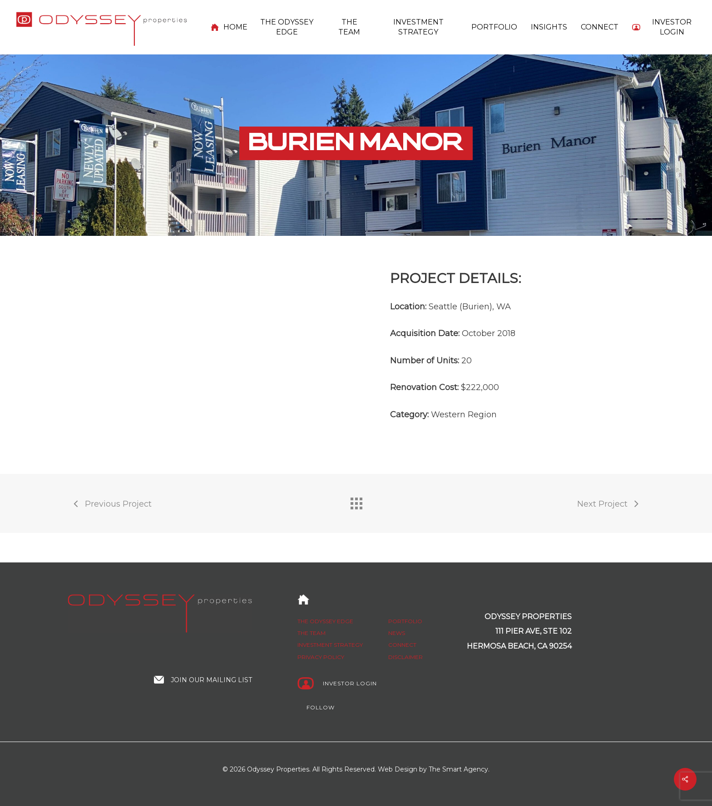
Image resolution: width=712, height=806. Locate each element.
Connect (402, 645)
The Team (311, 633)
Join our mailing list (211, 680)
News (396, 633)
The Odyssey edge (325, 621)
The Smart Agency (458, 769)
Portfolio (405, 621)
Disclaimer (405, 657)
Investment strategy (330, 645)
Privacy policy (320, 657)
